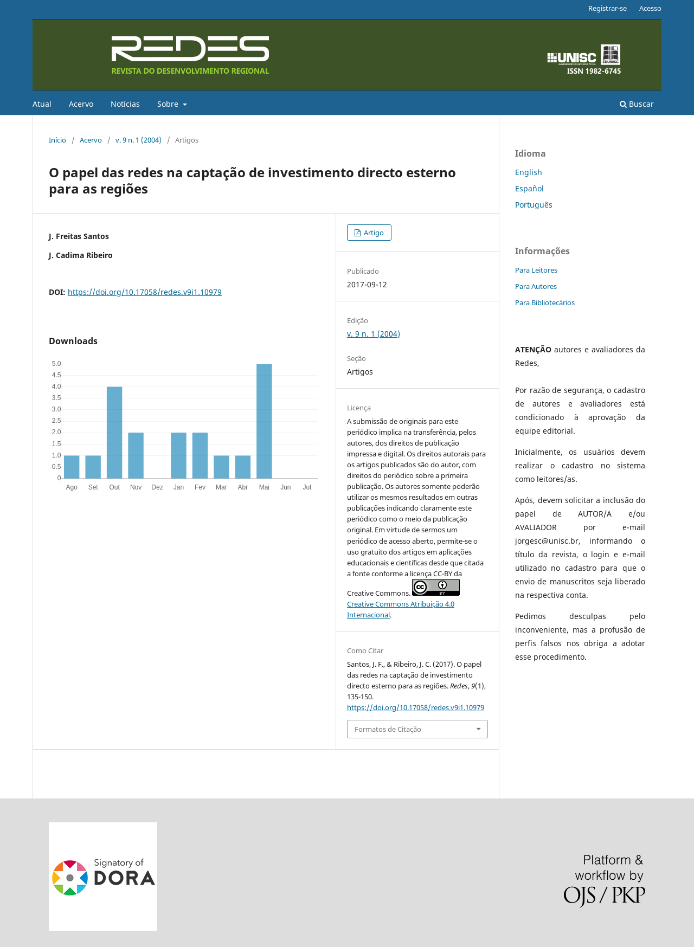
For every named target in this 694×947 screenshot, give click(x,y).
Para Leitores (536, 270)
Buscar (637, 104)
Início (57, 140)
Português (533, 204)
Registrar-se (607, 8)
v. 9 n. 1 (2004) (138, 140)
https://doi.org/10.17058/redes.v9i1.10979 (145, 292)
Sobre (169, 104)
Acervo (81, 104)
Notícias (125, 104)
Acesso (650, 8)
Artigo (373, 232)
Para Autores (536, 286)
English (528, 172)
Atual (42, 104)
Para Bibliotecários (545, 302)
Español (529, 188)
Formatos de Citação (388, 729)
